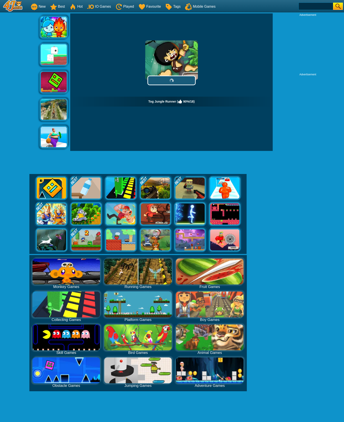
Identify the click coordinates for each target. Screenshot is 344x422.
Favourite (149, 6)
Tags (173, 6)
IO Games (99, 6)
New (38, 6)
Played (124, 6)
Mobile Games (200, 6)
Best (57, 6)
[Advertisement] (19, 79)
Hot (76, 6)
